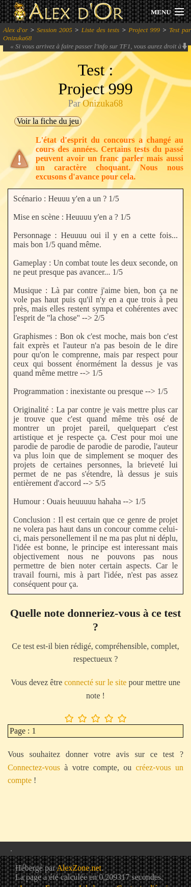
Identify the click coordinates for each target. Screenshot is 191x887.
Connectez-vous (34, 767)
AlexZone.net (79, 868)
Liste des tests (100, 30)
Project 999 (144, 30)
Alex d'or (15, 30)
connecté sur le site (95, 682)
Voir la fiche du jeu (48, 121)
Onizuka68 (103, 103)
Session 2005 (54, 30)
